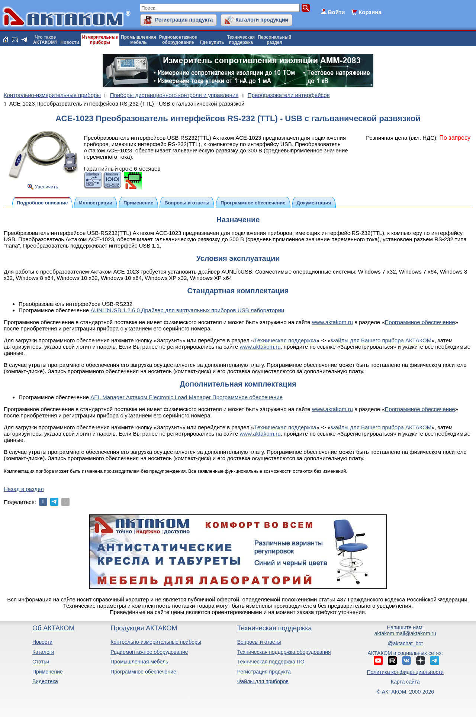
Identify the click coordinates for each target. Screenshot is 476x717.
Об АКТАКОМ (53, 628)
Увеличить (46, 187)
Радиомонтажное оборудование (149, 652)
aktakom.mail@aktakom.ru (405, 633)
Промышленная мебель (139, 662)
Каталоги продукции (261, 20)
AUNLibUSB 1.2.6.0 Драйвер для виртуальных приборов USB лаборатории (187, 310)
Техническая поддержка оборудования (284, 652)
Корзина (369, 12)
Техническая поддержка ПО (271, 662)
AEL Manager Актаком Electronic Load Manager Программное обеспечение (186, 397)
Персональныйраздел (274, 40)
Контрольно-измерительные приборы (155, 642)
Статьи (40, 662)
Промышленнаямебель (138, 40)
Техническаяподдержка (241, 40)
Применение (47, 672)
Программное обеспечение (420, 322)
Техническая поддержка (285, 340)
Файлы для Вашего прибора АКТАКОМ (381, 340)
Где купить (212, 42)
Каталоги (43, 652)
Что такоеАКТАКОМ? (45, 40)
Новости (70, 42)
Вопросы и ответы (259, 642)
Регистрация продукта (184, 20)
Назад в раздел (24, 489)
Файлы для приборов (263, 681)
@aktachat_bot (405, 643)
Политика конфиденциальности (405, 672)
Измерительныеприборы (100, 40)
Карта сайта (405, 682)
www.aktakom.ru (332, 322)
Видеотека (45, 681)
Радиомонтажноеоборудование (178, 40)
